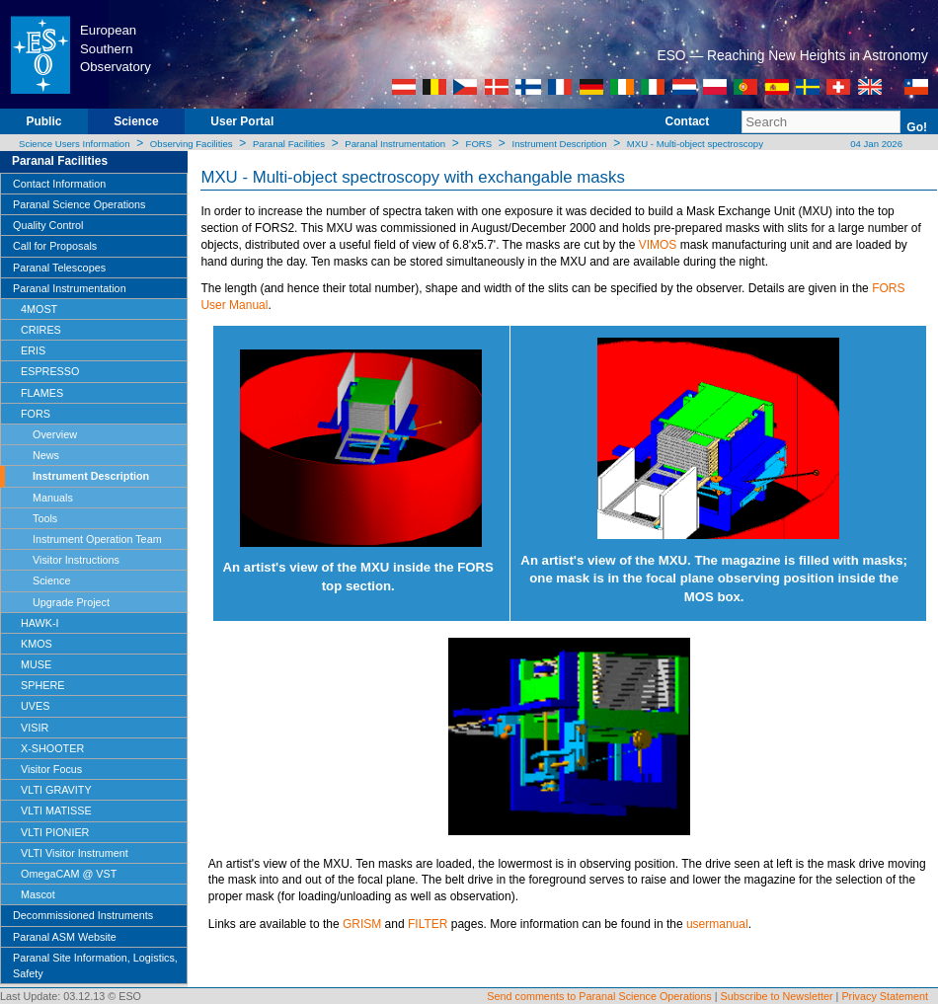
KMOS (36, 644)
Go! (916, 127)
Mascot (38, 894)
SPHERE (42, 685)
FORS (479, 143)
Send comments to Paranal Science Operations (599, 996)
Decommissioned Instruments (83, 915)
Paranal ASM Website (65, 937)
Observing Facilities (191, 143)
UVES (35, 706)
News (46, 455)
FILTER (427, 924)
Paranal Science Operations (79, 204)
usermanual (717, 924)
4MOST (39, 309)
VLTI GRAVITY (56, 790)
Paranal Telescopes (59, 267)
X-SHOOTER (52, 748)
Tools (45, 518)
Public (43, 121)
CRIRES (41, 330)
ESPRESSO (50, 371)
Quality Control (48, 225)
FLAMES (42, 393)
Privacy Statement (884, 996)
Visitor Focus (51, 769)
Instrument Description (559, 143)
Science (136, 121)
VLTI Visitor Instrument (74, 853)
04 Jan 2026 (875, 143)
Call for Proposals (55, 246)
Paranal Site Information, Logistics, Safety (95, 965)
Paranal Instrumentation (395, 143)
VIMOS (658, 245)
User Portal (242, 121)
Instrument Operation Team (97, 539)
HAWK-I (40, 623)
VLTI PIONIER (55, 832)
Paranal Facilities (289, 143)
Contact (687, 121)
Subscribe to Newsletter (777, 996)
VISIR (34, 728)
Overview (55, 434)
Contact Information (59, 184)
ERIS (33, 350)
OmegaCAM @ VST (69, 874)
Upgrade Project (71, 602)
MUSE (36, 664)
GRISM (362, 924)
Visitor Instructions (76, 560)
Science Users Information (74, 143)
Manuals (53, 497)
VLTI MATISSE (56, 810)
